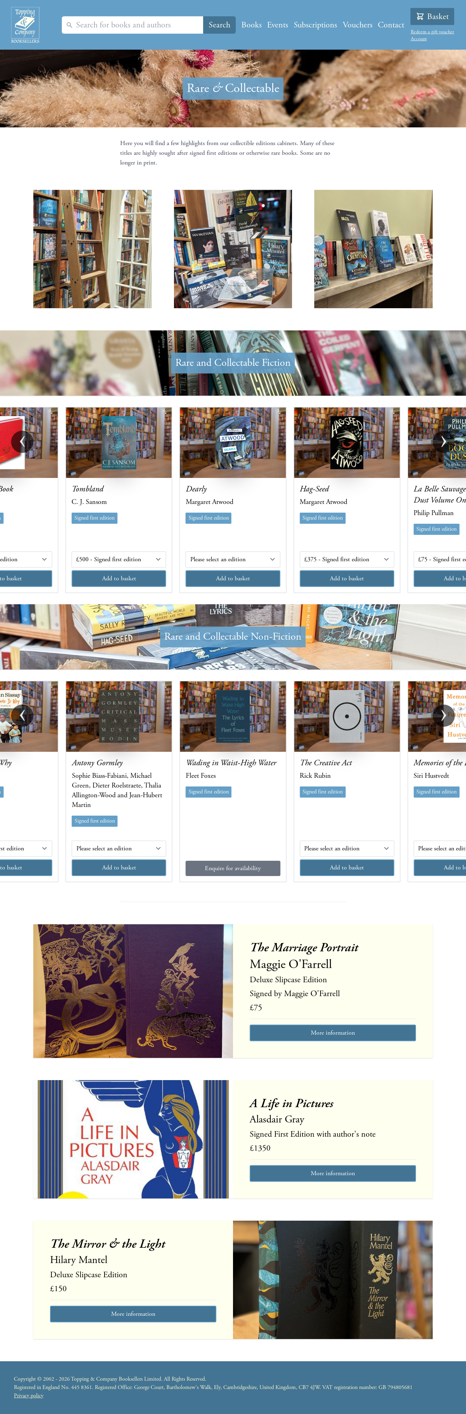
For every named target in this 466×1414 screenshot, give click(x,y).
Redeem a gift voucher (432, 32)
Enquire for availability (233, 868)
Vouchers (358, 25)
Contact (391, 25)
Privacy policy (28, 1395)
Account (419, 39)
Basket (432, 16)
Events (277, 25)
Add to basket (119, 578)
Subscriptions (315, 25)
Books (251, 25)
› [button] (444, 442)
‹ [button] (22, 442)
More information (333, 1033)
